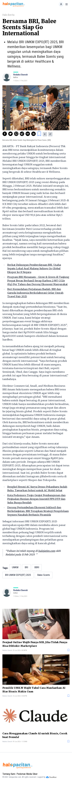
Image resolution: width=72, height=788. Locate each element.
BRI (26, 567)
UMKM (15, 567)
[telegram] (22, 133)
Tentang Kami (8, 773)
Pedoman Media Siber (27, 773)
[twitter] (10, 133)
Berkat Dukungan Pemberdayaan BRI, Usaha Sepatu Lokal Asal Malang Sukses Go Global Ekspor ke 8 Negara (34, 268)
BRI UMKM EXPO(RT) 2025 (18, 575)
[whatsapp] (16, 133)
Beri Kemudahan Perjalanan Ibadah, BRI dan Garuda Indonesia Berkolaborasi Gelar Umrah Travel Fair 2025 (35, 293)
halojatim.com (46, 550)
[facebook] (4, 133)
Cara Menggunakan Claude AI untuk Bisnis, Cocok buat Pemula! (34, 735)
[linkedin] (33, 133)
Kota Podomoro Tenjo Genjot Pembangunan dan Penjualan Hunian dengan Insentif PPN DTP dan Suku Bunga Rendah (36, 499)
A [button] (44, 134)
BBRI (36, 567)
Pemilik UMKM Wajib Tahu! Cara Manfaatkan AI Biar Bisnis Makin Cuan (33, 689)
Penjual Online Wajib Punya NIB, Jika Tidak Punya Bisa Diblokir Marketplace (34, 644)
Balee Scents (43, 575)
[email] (27, 133)
